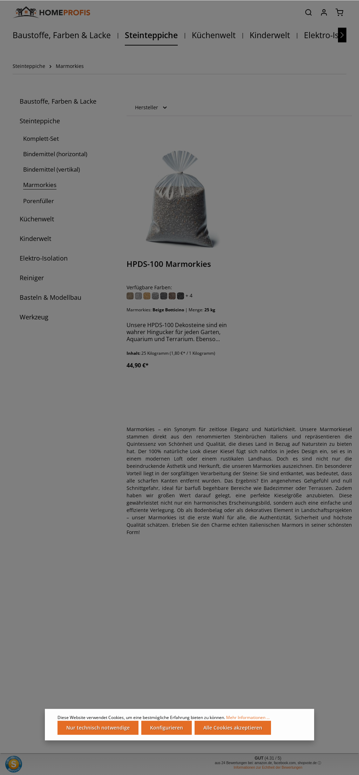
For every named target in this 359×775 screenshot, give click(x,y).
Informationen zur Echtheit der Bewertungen (268, 767)
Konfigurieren (166, 730)
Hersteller (151, 107)
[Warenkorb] (339, 12)
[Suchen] (309, 12)
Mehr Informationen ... (248, 721)
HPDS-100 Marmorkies (169, 264)
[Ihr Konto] (324, 12)
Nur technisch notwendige (98, 730)
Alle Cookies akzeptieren (232, 730)
